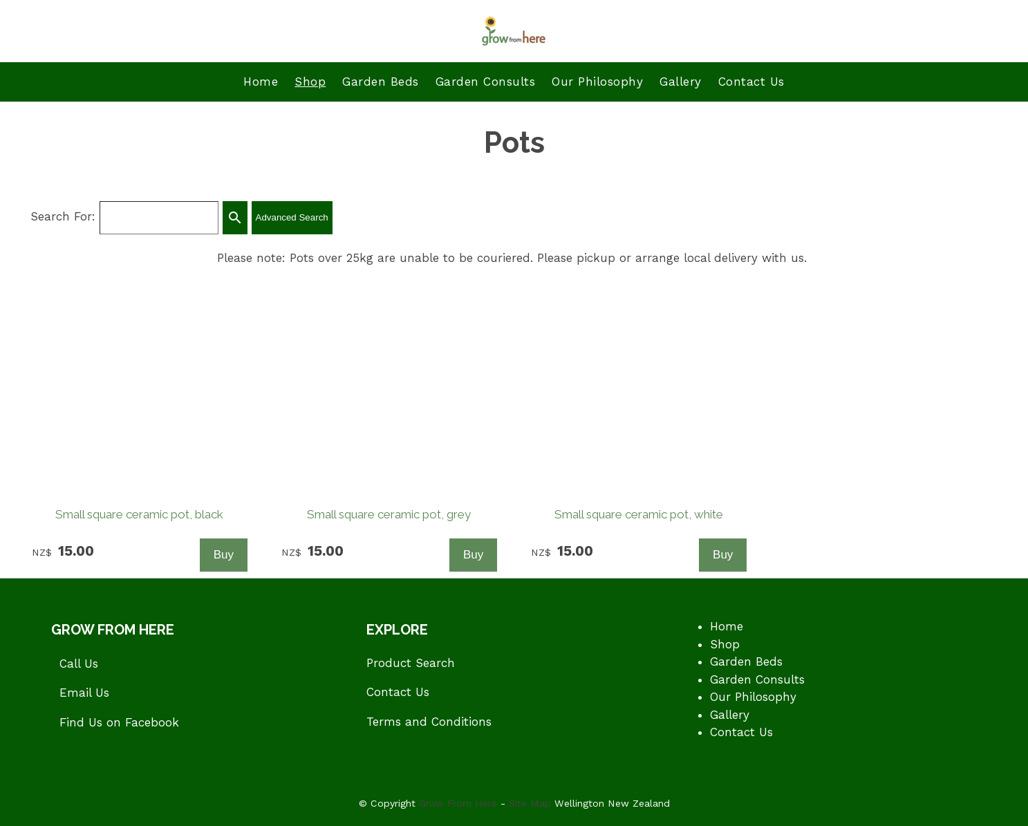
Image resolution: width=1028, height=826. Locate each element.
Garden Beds (380, 81)
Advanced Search (292, 217)
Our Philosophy (597, 81)
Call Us (78, 663)
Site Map (530, 803)
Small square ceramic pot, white (638, 514)
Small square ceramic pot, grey (389, 514)
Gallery (681, 81)
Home (260, 81)
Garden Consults (486, 81)
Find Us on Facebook (119, 722)
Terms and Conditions (429, 722)
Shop (310, 81)
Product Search (410, 663)
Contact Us (751, 81)
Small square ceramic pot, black (139, 514)
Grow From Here (458, 803)
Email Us (84, 693)
